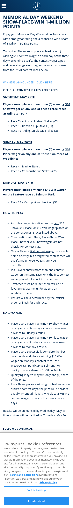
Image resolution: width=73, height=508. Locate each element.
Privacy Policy (48, 482)
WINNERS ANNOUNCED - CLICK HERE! (27, 82)
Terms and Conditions (24, 474)
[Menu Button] (4, 6)
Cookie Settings (36, 490)
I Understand (36, 501)
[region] (36, 470)
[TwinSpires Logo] (36, 6)
